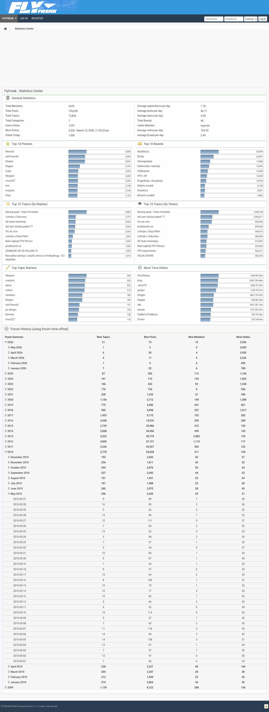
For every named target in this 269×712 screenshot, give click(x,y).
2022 (10, 389)
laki (139, 304)
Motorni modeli (145, 195)
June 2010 (17, 488)
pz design (10, 309)
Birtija (140, 156)
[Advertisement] (135, 60)
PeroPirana (143, 275)
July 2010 (16, 483)
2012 (10, 441)
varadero (10, 295)
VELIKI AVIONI (145, 255)
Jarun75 (142, 285)
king (139, 280)
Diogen (9, 161)
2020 (10, 399)
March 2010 (17, 671)
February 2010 (19, 677)
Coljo (8, 171)
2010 (10, 452)
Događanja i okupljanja (150, 180)
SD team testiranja (15, 221)
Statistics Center (24, 28)
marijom (10, 190)
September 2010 (20, 472)
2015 (10, 425)
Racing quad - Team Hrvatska (21, 211)
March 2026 (17, 357)
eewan (141, 309)
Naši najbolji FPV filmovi (18, 241)
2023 (10, 384)
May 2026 (16, 347)
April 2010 (16, 666)
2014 (10, 431)
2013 (10, 436)
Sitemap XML (52, 706)
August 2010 (18, 478)
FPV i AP (142, 175)
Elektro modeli (145, 185)
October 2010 (18, 467)
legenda (205, 125)
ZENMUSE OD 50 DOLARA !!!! (21, 250)
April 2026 (16, 352)
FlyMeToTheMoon (147, 314)
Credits (42, 706)
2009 (10, 687)
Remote (9, 151)
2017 (10, 415)
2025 (10, 373)
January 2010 (18, 682)
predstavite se (13, 246)
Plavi (8, 195)
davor (8, 285)
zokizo (9, 290)
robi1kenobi (12, 156)
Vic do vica (11, 231)
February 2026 (19, 363)
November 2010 (20, 462)
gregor (141, 290)
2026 (10, 342)
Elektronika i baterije (148, 166)
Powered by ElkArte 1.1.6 (27, 706)
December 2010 (20, 457)
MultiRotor (143, 151)
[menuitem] (9, 18)
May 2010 (16, 493)
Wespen (9, 175)
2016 (10, 420)
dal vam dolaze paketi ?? (19, 226)
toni (7, 185)
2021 (10, 394)
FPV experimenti (146, 250)
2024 (10, 378)
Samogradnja (144, 161)
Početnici (142, 190)
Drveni (140, 319)
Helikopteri (143, 171)
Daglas (9, 166)
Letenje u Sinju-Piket (16, 236)
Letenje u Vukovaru (16, 216)
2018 (10, 410)
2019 (10, 404)
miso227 (10, 180)
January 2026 (18, 368)
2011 (10, 446)
